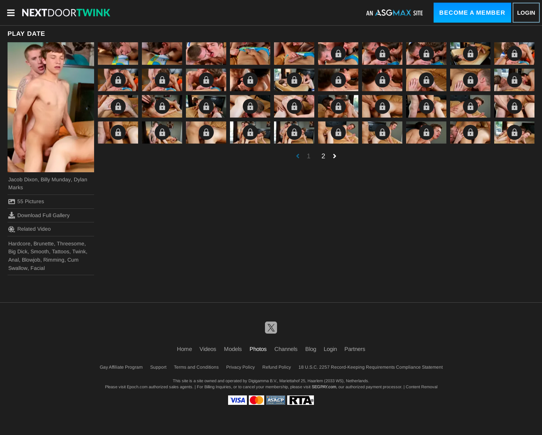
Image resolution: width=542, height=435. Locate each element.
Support (158, 367)
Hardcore (19, 243)
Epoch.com (137, 386)
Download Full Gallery (39, 215)
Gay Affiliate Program (121, 367)
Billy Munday (56, 179)
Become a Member (472, 12)
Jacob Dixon (23, 179)
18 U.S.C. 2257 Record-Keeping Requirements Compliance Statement (370, 367)
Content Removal (421, 386)
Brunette (43, 243)
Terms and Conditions (196, 367)
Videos (207, 349)
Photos (258, 349)
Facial (37, 268)
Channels (286, 349)
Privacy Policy (240, 367)
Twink (79, 251)
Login (526, 12)
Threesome (70, 243)
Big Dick (17, 251)
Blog (310, 349)
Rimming (53, 260)
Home (184, 349)
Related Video (29, 229)
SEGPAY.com (324, 386)
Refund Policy (276, 367)
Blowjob (31, 260)
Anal (13, 260)
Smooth (39, 251)
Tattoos (60, 251)
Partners (354, 349)
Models (233, 349)
